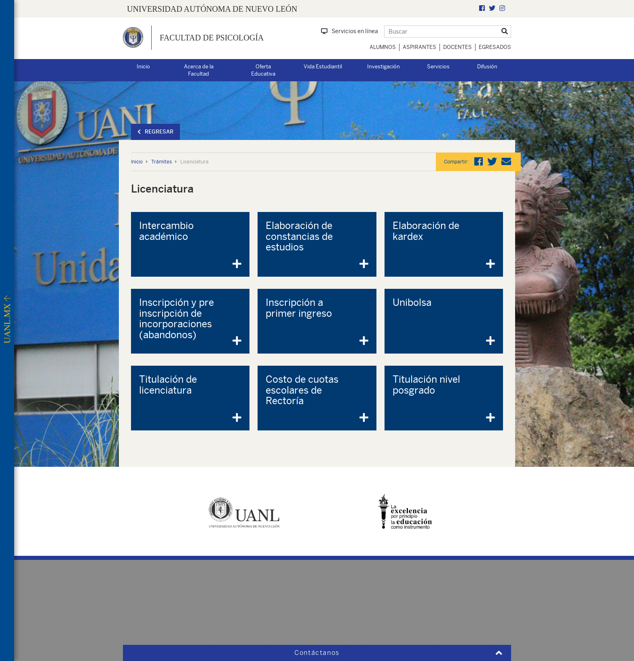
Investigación (383, 67)
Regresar (155, 132)
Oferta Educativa (263, 70)
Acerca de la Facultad (198, 70)
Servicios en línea (349, 31)
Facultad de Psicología (212, 37)
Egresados (495, 47)
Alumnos (383, 47)
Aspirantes (419, 47)
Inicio (143, 67)
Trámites (161, 162)
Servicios (438, 67)
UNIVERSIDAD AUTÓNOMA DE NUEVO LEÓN (212, 8)
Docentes (457, 47)
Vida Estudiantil (323, 67)
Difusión (487, 67)
